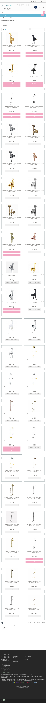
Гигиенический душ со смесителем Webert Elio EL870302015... (34, 191)
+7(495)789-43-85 (23, 5)
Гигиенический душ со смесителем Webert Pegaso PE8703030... (34, 275)
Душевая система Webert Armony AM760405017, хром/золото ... (11, 471)
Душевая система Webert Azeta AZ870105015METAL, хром (34, 498)
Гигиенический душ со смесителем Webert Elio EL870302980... (34, 245)
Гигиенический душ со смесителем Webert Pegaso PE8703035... (34, 302)
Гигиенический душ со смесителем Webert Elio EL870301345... (11, 164)
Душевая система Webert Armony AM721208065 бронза (34, 413)
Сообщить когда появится (12, 144)
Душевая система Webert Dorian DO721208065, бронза (12, 582)
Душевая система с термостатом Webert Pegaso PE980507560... (34, 107)
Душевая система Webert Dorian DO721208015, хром (34, 552)
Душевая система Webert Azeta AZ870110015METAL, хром (12, 525)
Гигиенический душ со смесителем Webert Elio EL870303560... (34, 46)
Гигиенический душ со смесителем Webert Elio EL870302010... (11, 191)
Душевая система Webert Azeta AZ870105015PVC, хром (12, 107)
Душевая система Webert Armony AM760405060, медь (34, 471)
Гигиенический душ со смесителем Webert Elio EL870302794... (11, 245)
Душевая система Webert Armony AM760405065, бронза (11, 498)
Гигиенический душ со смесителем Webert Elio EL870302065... (11, 218)
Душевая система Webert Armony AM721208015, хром (11, 386)
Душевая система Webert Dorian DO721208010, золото (12, 552)
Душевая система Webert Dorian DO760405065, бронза (34, 609)
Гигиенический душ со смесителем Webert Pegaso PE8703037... (11, 333)
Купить (12, 53)
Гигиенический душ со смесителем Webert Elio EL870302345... (34, 218)
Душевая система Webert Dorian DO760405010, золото (34, 582)
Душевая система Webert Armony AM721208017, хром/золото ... (34, 386)
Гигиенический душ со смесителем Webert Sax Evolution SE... (11, 76)
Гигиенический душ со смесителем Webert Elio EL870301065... (34, 137)
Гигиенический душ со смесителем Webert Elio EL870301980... (34, 164)
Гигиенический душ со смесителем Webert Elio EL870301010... (11, 46)
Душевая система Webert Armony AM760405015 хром (34, 440)
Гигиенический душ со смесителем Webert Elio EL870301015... (11, 137)
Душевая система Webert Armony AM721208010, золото (34, 360)
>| (11, 622)
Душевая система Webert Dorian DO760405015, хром (12, 609)
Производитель (6, 17)
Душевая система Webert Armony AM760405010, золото (11, 440)
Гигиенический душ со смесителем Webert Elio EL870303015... (11, 275)
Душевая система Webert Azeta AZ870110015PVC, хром (34, 525)
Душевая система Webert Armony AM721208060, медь (11, 413)
